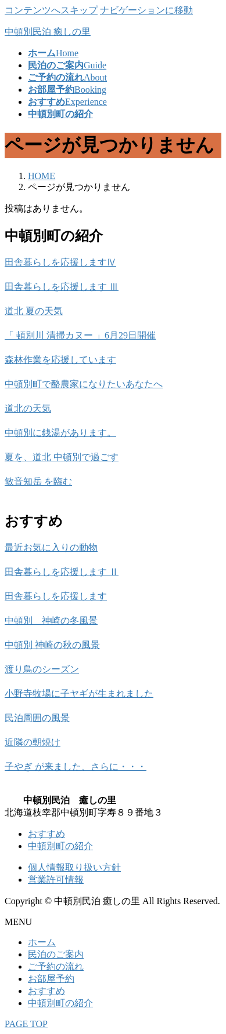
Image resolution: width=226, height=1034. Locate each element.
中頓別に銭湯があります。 (60, 433)
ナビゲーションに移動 (146, 10)
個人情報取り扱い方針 (74, 867)
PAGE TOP (26, 1024)
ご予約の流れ (56, 966)
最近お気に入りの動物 (51, 547)
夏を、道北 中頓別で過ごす (62, 457)
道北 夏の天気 (34, 311)
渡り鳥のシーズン (42, 669)
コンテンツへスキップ (51, 10)
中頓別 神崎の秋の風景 (52, 645)
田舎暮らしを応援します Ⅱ (62, 572)
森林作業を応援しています (60, 360)
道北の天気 (28, 408)
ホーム (42, 942)
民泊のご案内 (56, 954)
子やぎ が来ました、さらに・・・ (75, 766)
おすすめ (46, 834)
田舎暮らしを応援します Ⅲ (62, 287)
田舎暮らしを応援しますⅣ (60, 262)
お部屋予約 (51, 979)
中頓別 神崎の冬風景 (51, 620)
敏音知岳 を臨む (38, 481)
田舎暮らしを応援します (56, 596)
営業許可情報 (56, 879)
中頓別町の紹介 (60, 846)
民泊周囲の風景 (37, 718)
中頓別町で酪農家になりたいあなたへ (84, 384)
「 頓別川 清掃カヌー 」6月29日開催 (80, 335)
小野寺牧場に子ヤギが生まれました (79, 693)
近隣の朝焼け (32, 742)
